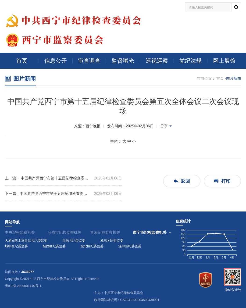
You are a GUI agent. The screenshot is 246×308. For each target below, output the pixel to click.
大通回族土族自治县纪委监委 (26, 240)
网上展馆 (224, 60)
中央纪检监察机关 (20, 232)
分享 (164, 126)
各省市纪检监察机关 (64, 232)
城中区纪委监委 (16, 246)
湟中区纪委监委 (129, 246)
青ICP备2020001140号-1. (23, 286)
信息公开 (55, 60)
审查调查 (89, 60)
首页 (21, 60)
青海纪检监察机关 (105, 232)
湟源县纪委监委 (73, 240)
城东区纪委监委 (111, 240)
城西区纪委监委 (54, 246)
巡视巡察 (157, 60)
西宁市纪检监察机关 (150, 232)
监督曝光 (123, 60)
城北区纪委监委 (92, 246)
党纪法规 (190, 60)
